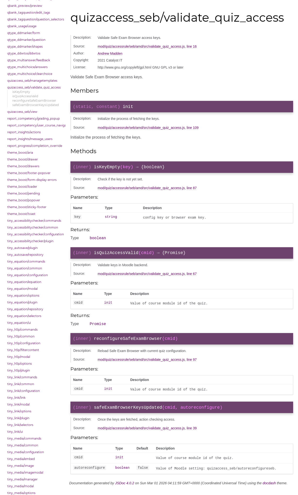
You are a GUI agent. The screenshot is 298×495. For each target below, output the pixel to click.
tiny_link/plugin (18, 418)
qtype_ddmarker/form (23, 33)
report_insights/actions (24, 132)
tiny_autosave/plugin (22, 248)
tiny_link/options (19, 411)
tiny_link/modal (18, 404)
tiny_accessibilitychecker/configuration (35, 234)
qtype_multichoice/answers (27, 67)
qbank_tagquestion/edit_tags (28, 12)
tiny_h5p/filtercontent (23, 350)
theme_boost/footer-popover (29, 173)
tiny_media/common (22, 445)
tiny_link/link (16, 397)
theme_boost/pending (23, 193)
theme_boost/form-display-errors (32, 180)
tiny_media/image (20, 466)
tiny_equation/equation (24, 282)
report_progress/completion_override (34, 146)
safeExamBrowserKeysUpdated (35, 105)
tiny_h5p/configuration (23, 343)
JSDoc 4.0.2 (124, 489)
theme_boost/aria (20, 152)
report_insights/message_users (29, 139)
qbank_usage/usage (21, 26)
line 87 (192, 190)
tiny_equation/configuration (27, 275)
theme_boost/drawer (22, 159)
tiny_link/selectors (20, 425)
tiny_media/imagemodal (25, 472)
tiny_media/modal (20, 486)
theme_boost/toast (21, 214)
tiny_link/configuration (23, 391)
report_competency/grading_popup (33, 118)
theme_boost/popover (23, 200)
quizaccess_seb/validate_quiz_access (34, 87)
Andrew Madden (110, 53)
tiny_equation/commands (26, 261)
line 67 (192, 277)
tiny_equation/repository (25, 309)
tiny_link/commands (22, 377)
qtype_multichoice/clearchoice (29, 74)
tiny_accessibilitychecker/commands (34, 220)
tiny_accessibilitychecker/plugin (30, 241)
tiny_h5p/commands (22, 329)
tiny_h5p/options (19, 363)
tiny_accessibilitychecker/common (32, 227)
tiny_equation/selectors (24, 316)
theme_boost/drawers (23, 166)
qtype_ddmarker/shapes (25, 46)
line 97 (192, 365)
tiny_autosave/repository (25, 254)
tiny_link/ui (15, 431)
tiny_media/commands (24, 438)
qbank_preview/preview (24, 6)
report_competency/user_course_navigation (35, 125)
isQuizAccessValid (25, 96)
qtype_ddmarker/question (26, 40)
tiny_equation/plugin (22, 302)
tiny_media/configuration (25, 452)
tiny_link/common (20, 384)
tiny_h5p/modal (18, 357)
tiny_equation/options (23, 295)
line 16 (192, 46)
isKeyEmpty (21, 92)
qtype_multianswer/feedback (28, 60)
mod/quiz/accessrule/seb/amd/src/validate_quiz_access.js (141, 46)
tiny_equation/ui (19, 323)
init (108, 306)
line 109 (193, 129)
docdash (269, 489)
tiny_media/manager (22, 479)
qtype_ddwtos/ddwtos (23, 53)
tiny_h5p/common (20, 336)
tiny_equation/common (24, 268)
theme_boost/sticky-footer (26, 207)
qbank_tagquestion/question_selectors (35, 19)
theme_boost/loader (22, 186)
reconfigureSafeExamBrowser (34, 100)
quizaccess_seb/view (22, 112)
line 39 (192, 434)
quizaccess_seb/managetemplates (32, 80)
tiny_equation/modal (22, 289)
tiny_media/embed (21, 459)
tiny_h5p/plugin (18, 370)
